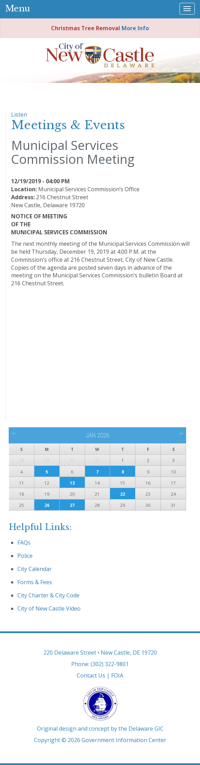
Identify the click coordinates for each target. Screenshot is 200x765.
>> (181, 433)
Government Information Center (124, 740)
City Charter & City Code (48, 595)
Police (25, 556)
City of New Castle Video (49, 608)
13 (72, 483)
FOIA (117, 675)
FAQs (24, 542)
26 (46, 505)
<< (14, 433)
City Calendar (34, 569)
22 (122, 494)
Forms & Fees (34, 582)
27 (72, 505)
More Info (135, 28)
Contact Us (91, 675)
